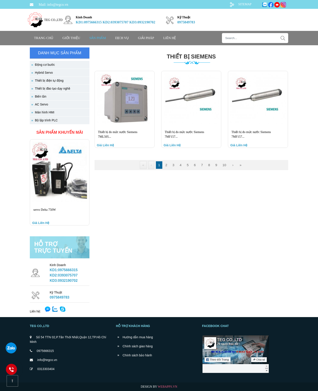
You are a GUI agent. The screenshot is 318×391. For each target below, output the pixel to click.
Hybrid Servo (44, 72)
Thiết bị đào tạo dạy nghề (52, 88)
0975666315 (45, 351)
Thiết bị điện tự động (49, 80)
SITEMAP (245, 4)
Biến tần (40, 96)
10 (224, 165)
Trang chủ (43, 38)
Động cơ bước (45, 64)
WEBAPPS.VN (167, 386)
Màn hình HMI (44, 112)
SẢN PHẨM (97, 38)
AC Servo (41, 104)
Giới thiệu (71, 38)
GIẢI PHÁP (146, 38)
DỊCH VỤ (122, 38)
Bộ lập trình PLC (46, 120)
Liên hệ (169, 38)
